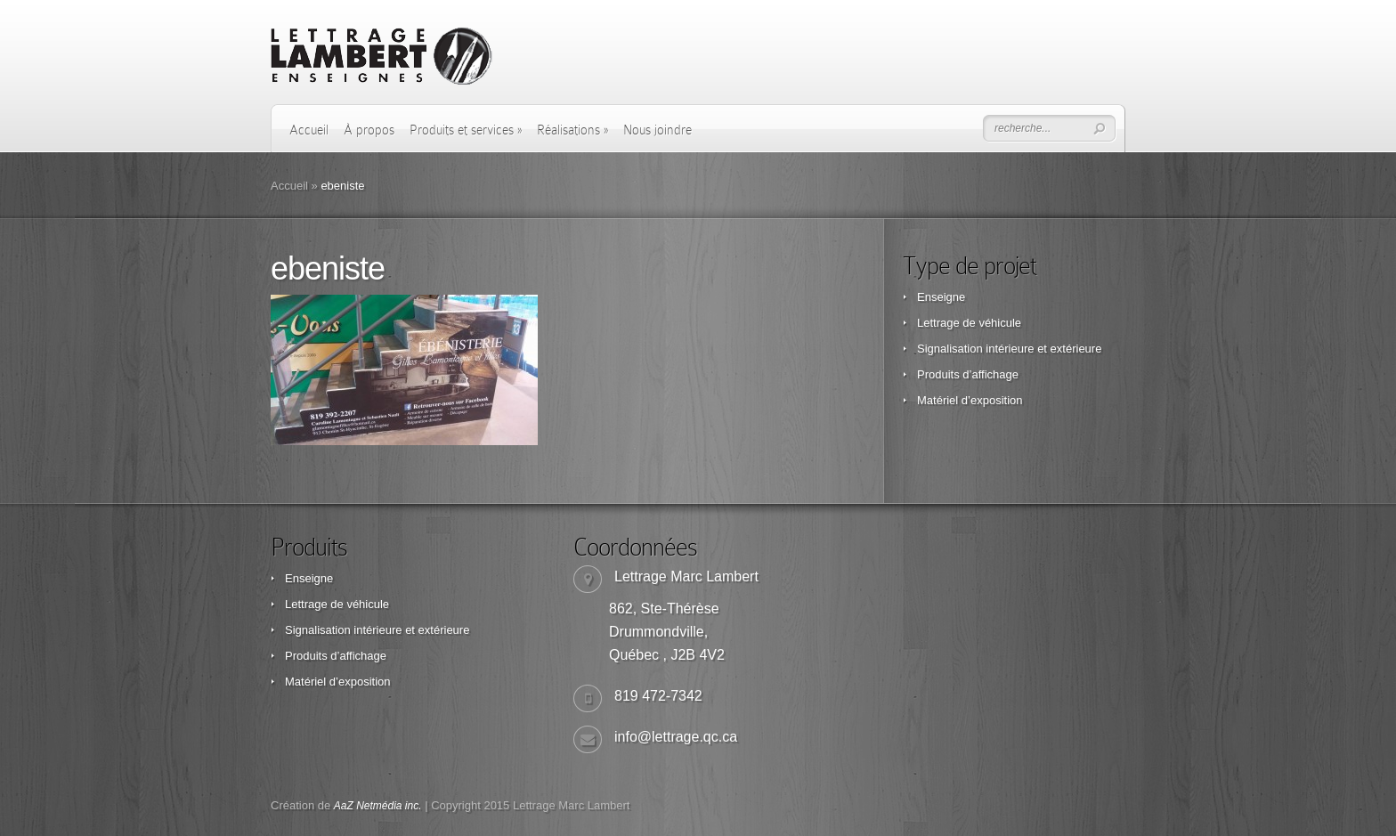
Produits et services (466, 130)
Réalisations (572, 130)
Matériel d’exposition (970, 400)
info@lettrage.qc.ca (675, 736)
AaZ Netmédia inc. (378, 805)
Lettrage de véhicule (969, 322)
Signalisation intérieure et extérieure (1009, 348)
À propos (369, 130)
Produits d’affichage (968, 374)
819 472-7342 (658, 695)
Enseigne (941, 297)
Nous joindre (657, 130)
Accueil (309, 130)
